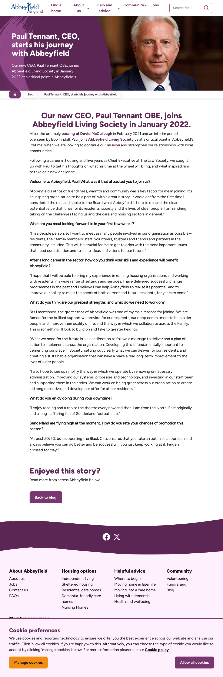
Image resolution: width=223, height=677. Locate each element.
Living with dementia (132, 595)
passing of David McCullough (86, 133)
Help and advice (104, 8)
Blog (30, 94)
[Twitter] (117, 536)
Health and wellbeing (132, 601)
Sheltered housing (77, 584)
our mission (110, 145)
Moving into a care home (135, 590)
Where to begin (127, 578)
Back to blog (46, 497)
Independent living (78, 578)
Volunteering (178, 578)
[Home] (15, 94)
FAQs (14, 595)
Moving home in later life (135, 584)
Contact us (18, 590)
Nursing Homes (75, 607)
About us (78, 8)
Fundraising (176, 584)
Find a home (56, 8)
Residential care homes (81, 590)
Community (133, 5)
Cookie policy (157, 649)
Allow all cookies (194, 662)
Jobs (154, 5)
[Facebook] (106, 536)
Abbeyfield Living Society (111, 139)
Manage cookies (28, 662)
